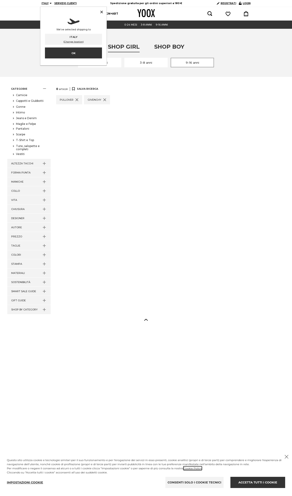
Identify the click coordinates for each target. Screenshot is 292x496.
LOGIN (244, 3)
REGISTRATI (226, 3)
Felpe (24, 130)
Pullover (26, 135)
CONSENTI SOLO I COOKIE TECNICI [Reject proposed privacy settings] (194, 482)
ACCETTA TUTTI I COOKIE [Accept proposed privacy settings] (257, 482)
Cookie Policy (193, 468)
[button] (29, 88)
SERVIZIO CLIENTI (65, 3)
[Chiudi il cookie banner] (286, 457)
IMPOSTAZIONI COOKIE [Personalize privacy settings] (25, 482)
